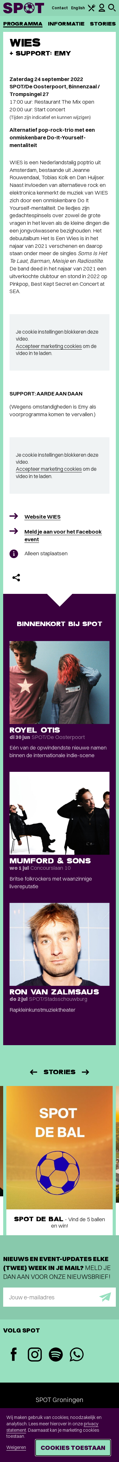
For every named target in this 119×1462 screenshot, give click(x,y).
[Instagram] (34, 1355)
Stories (103, 23)
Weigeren (16, 1447)
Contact (60, 7)
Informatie (66, 23)
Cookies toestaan (73, 1447)
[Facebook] (13, 1355)
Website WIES (42, 516)
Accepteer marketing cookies (49, 346)
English (78, 7)
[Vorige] (33, 1072)
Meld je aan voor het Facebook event (63, 535)
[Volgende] (86, 1072)
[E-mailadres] (59, 1297)
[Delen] (16, 577)
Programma (23, 23)
